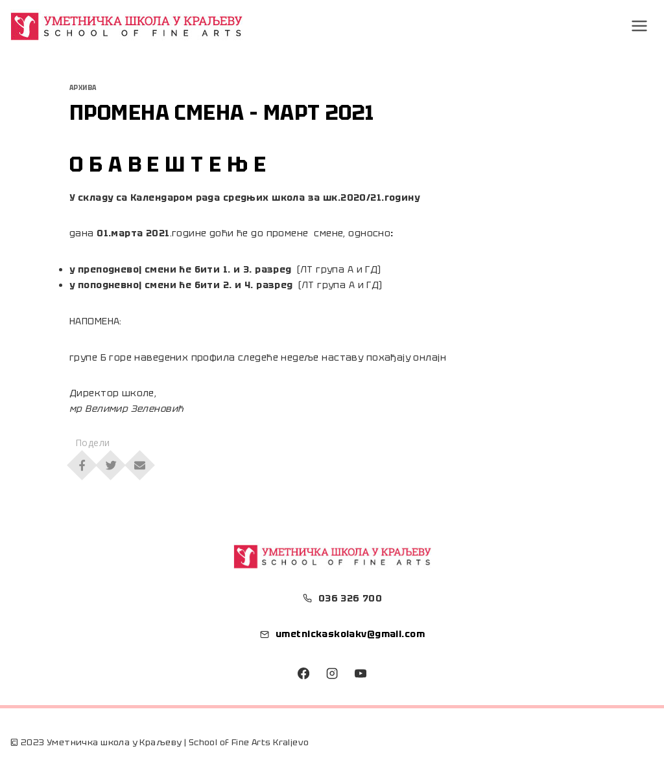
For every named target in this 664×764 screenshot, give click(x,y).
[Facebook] (303, 673)
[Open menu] (640, 25)
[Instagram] (332, 673)
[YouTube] (360, 673)
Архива (83, 88)
